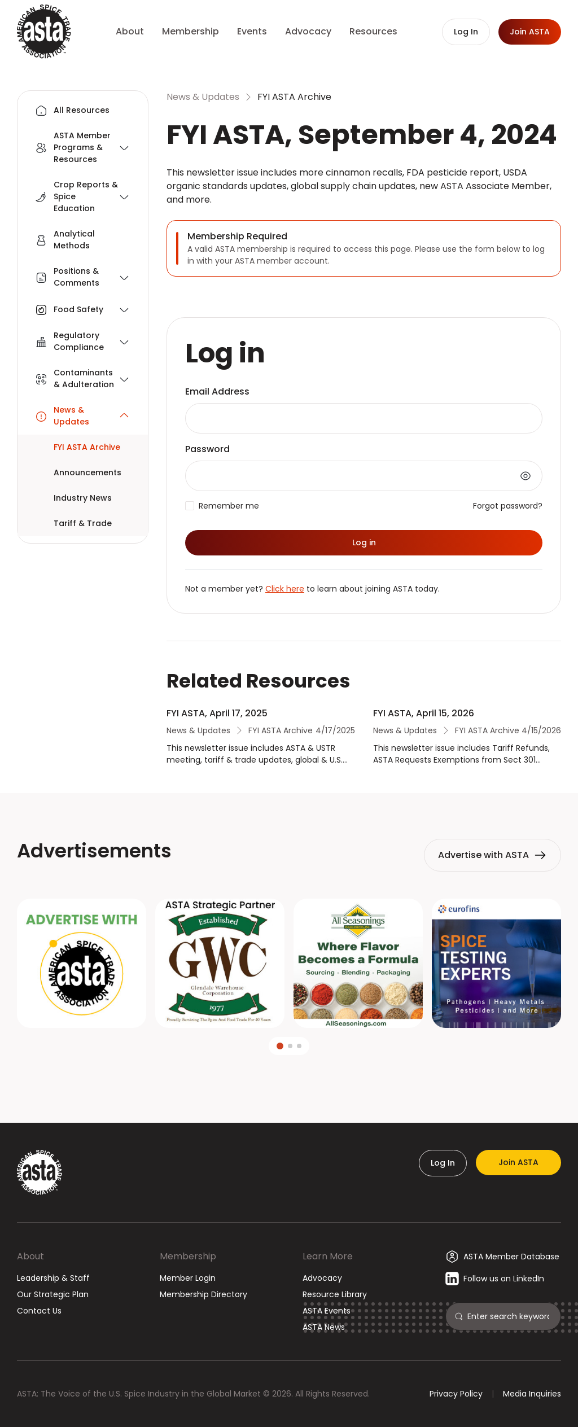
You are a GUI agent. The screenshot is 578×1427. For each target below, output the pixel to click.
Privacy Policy (456, 1393)
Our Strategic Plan (53, 1294)
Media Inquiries (532, 1393)
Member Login (188, 1278)
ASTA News (324, 1327)
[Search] (509, 1316)
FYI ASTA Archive (294, 96)
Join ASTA (518, 1162)
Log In (443, 1162)
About (30, 1256)
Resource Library (335, 1294)
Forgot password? (507, 505)
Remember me (229, 505)
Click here (284, 588)
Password (207, 449)
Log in (364, 542)
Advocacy (322, 1278)
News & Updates (203, 96)
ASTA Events (327, 1310)
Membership (188, 1256)
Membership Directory (203, 1294)
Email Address (217, 391)
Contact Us (39, 1310)
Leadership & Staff (53, 1278)
